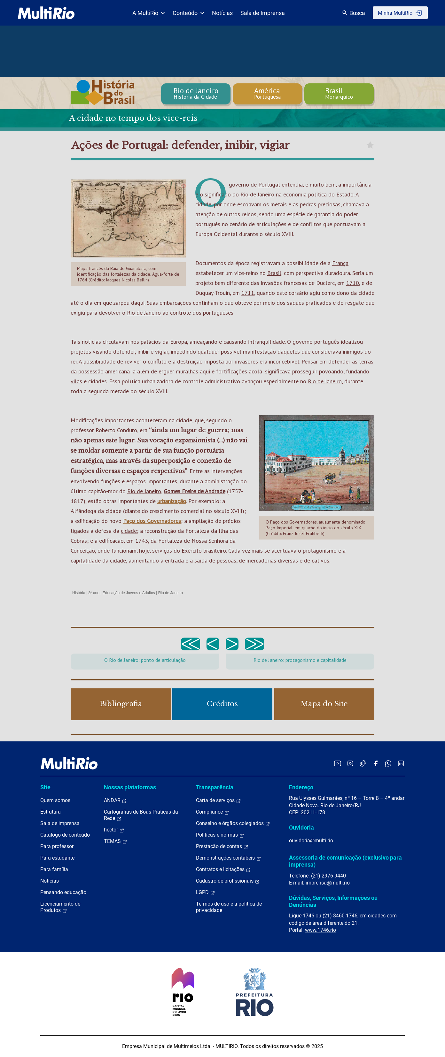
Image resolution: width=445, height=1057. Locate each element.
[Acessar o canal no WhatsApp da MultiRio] (388, 763)
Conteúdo (188, 13)
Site (45, 787)
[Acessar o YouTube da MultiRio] (337, 763)
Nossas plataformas (130, 787)
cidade (203, 204)
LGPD (205, 892)
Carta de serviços (218, 800)
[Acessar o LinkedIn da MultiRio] (401, 763)
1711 (247, 292)
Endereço (301, 787)
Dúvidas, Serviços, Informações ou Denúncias (333, 901)
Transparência (214, 787)
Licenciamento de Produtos (60, 907)
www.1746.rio (320, 930)
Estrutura (50, 812)
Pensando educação (63, 892)
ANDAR (115, 800)
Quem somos (55, 800)
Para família (54, 869)
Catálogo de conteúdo (65, 835)
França (340, 263)
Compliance (212, 812)
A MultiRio (148, 13)
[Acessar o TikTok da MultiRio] (363, 763)
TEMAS (115, 841)
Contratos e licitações (223, 869)
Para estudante (57, 858)
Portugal (269, 184)
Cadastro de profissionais (228, 881)
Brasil (274, 273)
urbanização (171, 501)
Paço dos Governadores (152, 521)
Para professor (57, 846)
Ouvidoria (301, 827)
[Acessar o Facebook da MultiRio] (375, 763)
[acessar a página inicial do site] (46, 12)
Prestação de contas (222, 846)
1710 (352, 283)
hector (114, 830)
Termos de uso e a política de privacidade (229, 907)
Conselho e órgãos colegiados (233, 823)
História (78, 593)
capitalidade (86, 560)
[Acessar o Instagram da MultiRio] (350, 763)
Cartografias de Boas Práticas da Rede (141, 815)
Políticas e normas (220, 835)
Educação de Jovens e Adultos (129, 593)
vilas (76, 381)
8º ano (93, 593)
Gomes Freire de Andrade (194, 491)
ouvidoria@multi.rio (311, 841)
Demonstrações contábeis (228, 858)
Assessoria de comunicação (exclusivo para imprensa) (345, 861)
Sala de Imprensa (262, 13)
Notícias (222, 13)
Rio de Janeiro (257, 194)
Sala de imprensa (60, 823)
